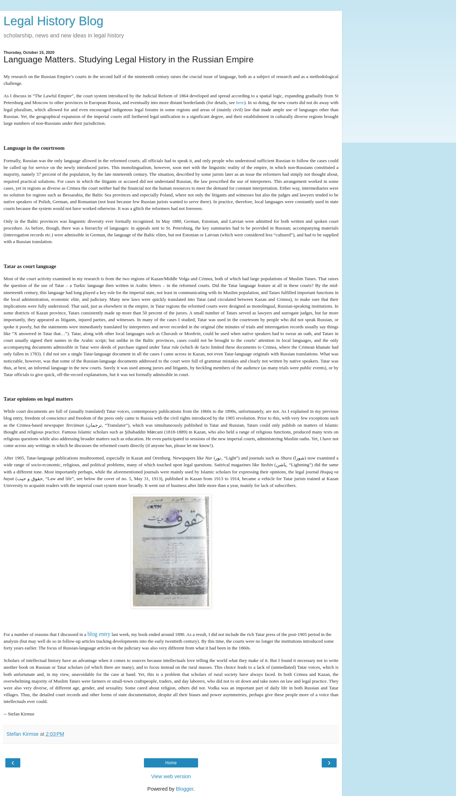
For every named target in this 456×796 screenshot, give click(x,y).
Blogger (184, 789)
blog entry (98, 634)
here (240, 102)
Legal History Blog (53, 21)
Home (171, 762)
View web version (171, 776)
